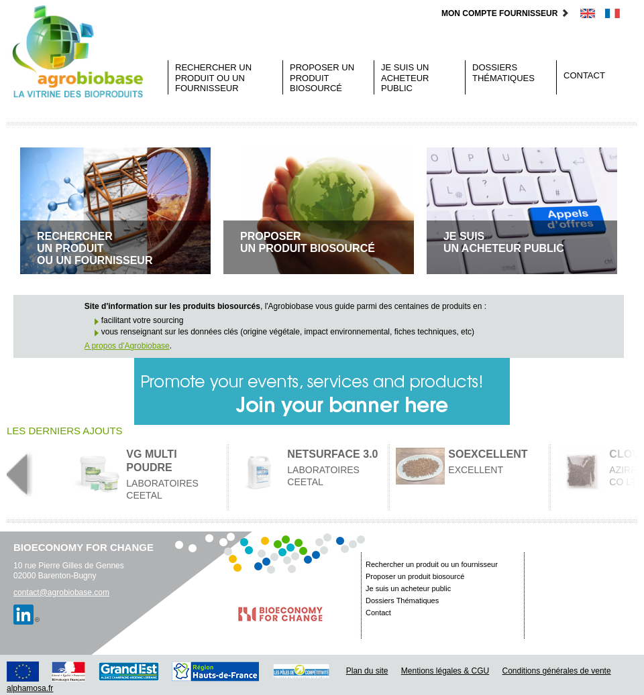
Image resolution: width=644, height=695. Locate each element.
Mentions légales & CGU (445, 671)
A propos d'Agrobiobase (127, 346)
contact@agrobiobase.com (61, 592)
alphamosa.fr (30, 688)
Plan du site (367, 671)
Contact (584, 75)
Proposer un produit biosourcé (322, 77)
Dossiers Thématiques (503, 72)
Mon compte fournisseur (505, 13)
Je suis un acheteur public (405, 77)
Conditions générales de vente (556, 671)
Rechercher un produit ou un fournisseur (213, 77)
